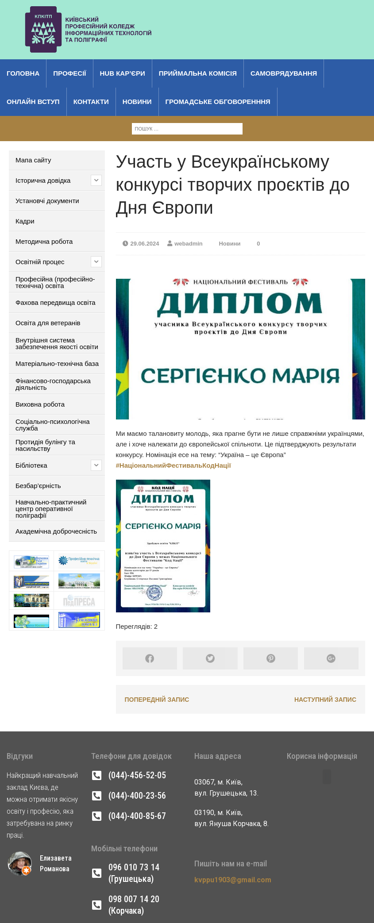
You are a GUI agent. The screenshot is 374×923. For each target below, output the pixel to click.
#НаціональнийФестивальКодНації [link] (173, 465)
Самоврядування (284, 73)
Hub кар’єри (122, 73)
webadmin (188, 243)
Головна (23, 73)
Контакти (91, 101)
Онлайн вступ (33, 101)
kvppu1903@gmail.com (232, 880)
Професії (69, 73)
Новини (137, 101)
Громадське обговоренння (218, 101)
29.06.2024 (145, 243)
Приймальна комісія (198, 73)
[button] (327, 776)
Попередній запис (157, 699)
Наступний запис (325, 699)
